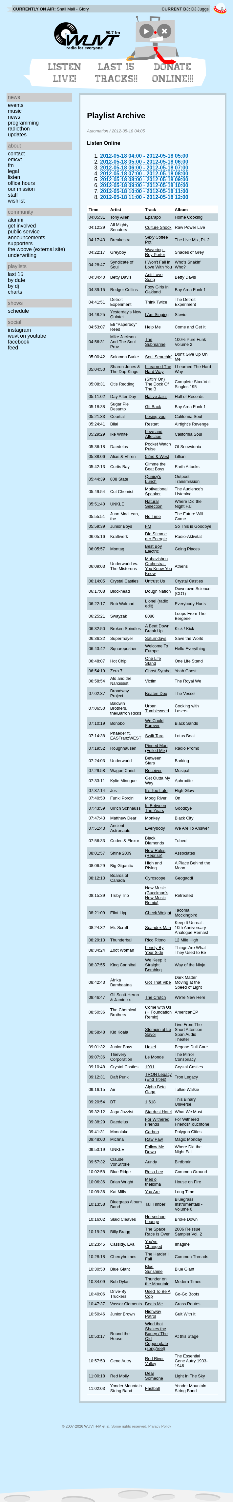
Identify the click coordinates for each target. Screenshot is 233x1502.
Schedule (18, 311)
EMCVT (15, 159)
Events (15, 105)
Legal (13, 171)
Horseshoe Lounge (155, 1219)
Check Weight (158, 912)
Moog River (155, 798)
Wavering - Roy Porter (155, 252)
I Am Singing (157, 314)
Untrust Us (155, 581)
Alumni (15, 220)
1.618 (150, 1101)
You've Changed (153, 1244)
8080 (149, 616)
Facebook (18, 342)
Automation (97, 130)
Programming (23, 123)
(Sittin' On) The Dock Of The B (157, 384)
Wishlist (16, 201)
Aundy (151, 1161)
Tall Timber (155, 1204)
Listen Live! (65, 73)
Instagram (19, 330)
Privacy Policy (159, 1426)
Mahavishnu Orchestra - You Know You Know (158, 566)
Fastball (152, 1388)
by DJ (13, 286)
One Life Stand (153, 661)
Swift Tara (154, 735)
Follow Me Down (154, 1149)
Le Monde (154, 1057)
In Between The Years (155, 808)
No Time (153, 516)
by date (16, 280)
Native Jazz (156, 396)
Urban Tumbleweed (157, 708)
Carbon (152, 1131)
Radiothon (19, 128)
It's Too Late (156, 790)
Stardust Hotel (158, 1111)
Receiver (153, 770)
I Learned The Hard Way (158, 369)
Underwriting (22, 255)
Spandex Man (158, 927)
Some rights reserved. (129, 1426)
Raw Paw (154, 1139)
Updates (17, 134)
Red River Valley (154, 1361)
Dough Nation (158, 591)
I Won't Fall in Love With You (158, 264)
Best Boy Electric (153, 549)
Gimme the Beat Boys (155, 466)
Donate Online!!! (173, 73)
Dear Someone (154, 1376)
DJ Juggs (200, 9)
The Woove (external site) (36, 249)
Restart (152, 424)
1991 (149, 1066)
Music (15, 111)
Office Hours (21, 183)
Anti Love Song (153, 277)
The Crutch (155, 997)
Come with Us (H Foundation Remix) (158, 1012)
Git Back (153, 406)
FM (11, 165)
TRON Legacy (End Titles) (158, 1077)
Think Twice (156, 302)
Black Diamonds (154, 840)
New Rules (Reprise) (155, 853)
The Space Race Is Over (157, 1231)
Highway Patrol (153, 1314)
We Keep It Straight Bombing (155, 965)
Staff (13, 195)
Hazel (150, 1046)
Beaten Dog (156, 693)
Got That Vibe (158, 982)
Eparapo (153, 217)
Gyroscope (155, 878)
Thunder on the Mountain (157, 1281)
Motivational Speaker (156, 491)
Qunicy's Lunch (153, 479)
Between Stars (153, 760)
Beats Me (154, 1303)
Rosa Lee (154, 1171)
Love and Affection (153, 434)
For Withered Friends (157, 1122)
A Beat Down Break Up (157, 628)
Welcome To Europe (156, 648)
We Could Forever (154, 723)
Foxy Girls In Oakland (157, 289)
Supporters (20, 243)
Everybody (155, 828)
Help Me (153, 327)
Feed (13, 347)
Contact (16, 153)
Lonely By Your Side (154, 950)
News (14, 117)
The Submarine (155, 342)
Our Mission (21, 189)
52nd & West (157, 456)
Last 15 (15, 274)
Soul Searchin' (158, 356)
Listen (14, 177)
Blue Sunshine (153, 1269)
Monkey (152, 818)
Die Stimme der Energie (156, 536)
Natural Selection (153, 504)
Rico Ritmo (155, 940)
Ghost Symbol (158, 670)
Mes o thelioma (153, 1182)
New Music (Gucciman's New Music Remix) (156, 895)
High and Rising (153, 865)
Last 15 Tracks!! (116, 73)
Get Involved (22, 225)
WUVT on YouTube (27, 336)
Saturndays (155, 638)
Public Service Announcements (26, 234)
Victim (151, 681)
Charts (15, 292)
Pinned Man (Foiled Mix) (156, 748)
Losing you (155, 416)
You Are (152, 1191)
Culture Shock (158, 227)
